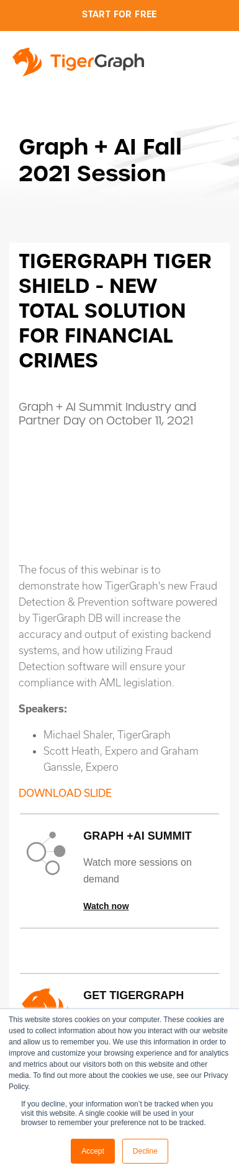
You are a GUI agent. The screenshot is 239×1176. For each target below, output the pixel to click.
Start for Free (119, 14)
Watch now (106, 906)
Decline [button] (145, 1151)
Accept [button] (92, 1151)
